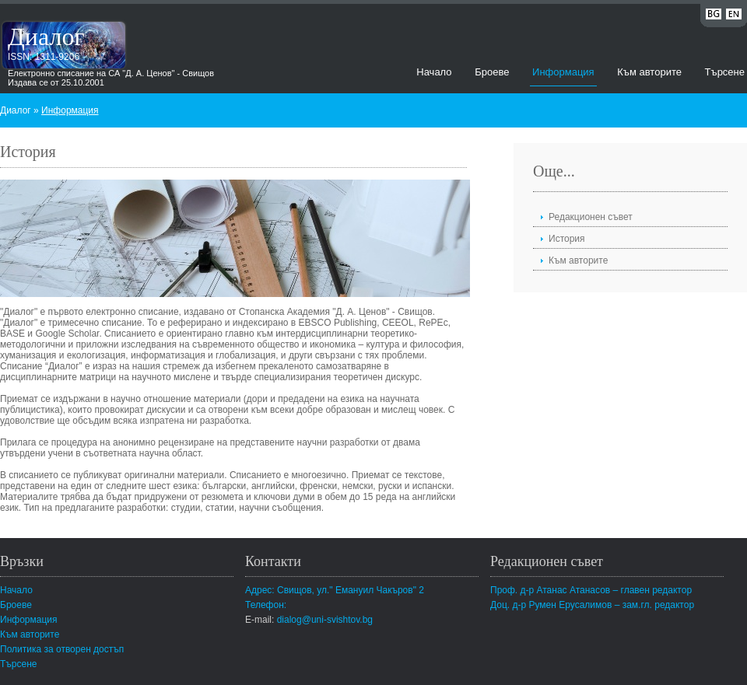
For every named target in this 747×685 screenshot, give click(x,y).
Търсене (725, 72)
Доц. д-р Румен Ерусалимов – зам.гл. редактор (592, 604)
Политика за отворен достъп (62, 649)
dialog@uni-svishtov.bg (325, 619)
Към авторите (649, 72)
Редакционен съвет (591, 216)
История (567, 238)
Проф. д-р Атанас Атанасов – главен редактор (591, 590)
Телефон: (265, 604)
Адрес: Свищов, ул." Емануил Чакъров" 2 (334, 590)
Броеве (492, 72)
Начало (433, 72)
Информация (563, 72)
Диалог (46, 37)
